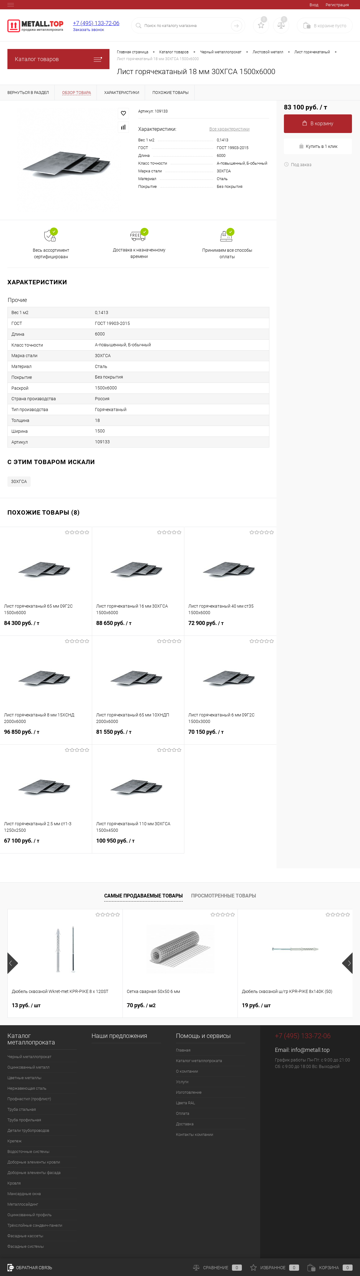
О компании (187, 1071)
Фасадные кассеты (25, 1236)
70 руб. (141, 1005)
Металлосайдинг (22, 1204)
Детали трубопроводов (28, 1130)
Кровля (14, 1183)
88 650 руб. (138, 627)
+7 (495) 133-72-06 (96, 23)
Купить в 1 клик (318, 146)
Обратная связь (29, 1267)
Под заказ (297, 164)
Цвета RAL (185, 1103)
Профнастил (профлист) (29, 1099)
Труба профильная (24, 1120)
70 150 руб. (230, 736)
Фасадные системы (25, 1246)
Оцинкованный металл (28, 1067)
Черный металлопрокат (29, 1056)
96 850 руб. (46, 736)
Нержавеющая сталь (26, 1088)
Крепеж (14, 1141)
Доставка (185, 1124)
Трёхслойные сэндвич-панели (34, 1225)
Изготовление (189, 1092)
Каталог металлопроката (199, 1060)
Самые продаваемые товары (143, 896)
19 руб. (256, 1005)
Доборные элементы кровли (33, 1162)
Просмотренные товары (223, 896)
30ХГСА (19, 481)
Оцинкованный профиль (29, 1214)
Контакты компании (194, 1134)
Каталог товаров (58, 59)
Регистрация (337, 4)
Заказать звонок (88, 29)
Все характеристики (229, 128)
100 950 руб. (138, 844)
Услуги (182, 1081)
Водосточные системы (28, 1151)
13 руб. (26, 1005)
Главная (183, 1050)
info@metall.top (310, 1050)
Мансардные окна (24, 1193)
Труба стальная (21, 1109)
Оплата (182, 1113)
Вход (314, 4)
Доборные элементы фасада (34, 1172)
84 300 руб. (46, 627)
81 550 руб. (138, 736)
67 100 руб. (46, 844)
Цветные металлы (24, 1077)
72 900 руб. (230, 627)
